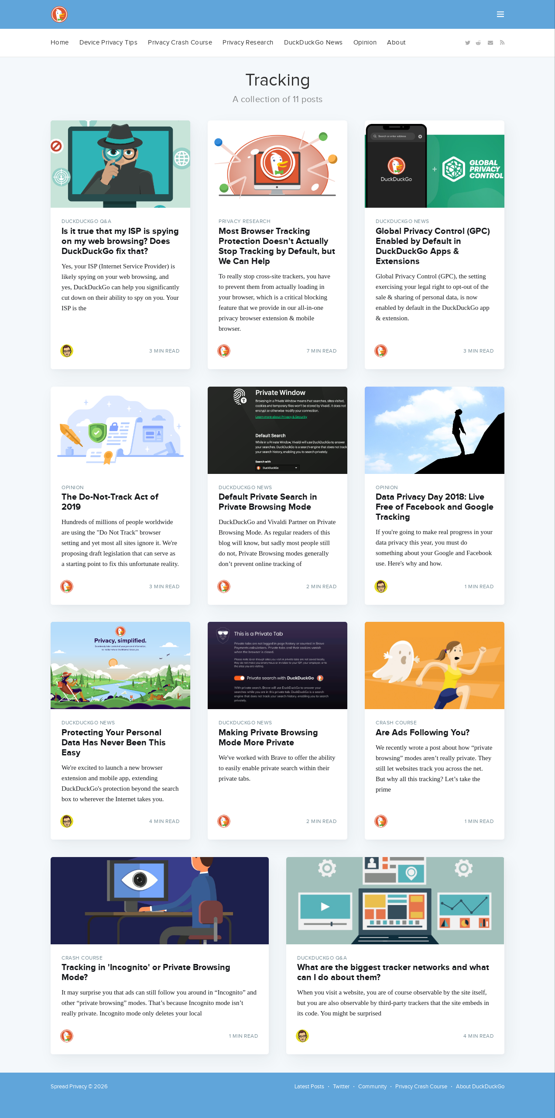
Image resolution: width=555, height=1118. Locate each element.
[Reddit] (478, 42)
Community (372, 1086)
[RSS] (501, 42)
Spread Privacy (69, 1086)
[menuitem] (59, 42)
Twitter (341, 1086)
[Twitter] (467, 42)
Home (60, 42)
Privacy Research (248, 42)
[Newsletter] (490, 42)
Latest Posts (309, 1086)
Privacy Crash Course (180, 42)
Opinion (365, 42)
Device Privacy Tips (108, 42)
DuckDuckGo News (313, 42)
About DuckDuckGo (480, 1086)
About (396, 42)
